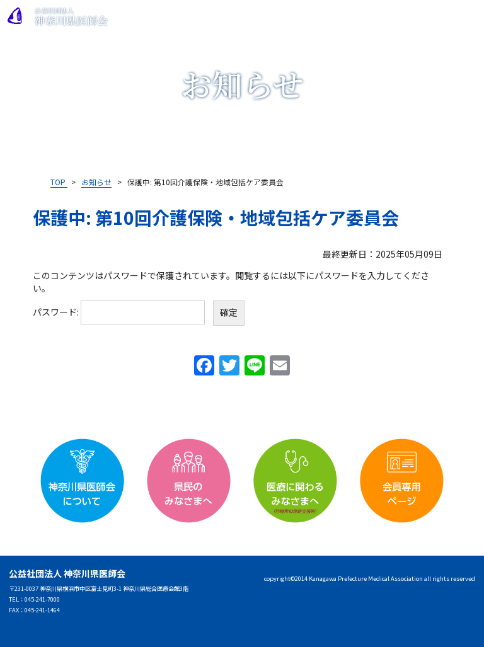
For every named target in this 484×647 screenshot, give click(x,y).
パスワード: (119, 312)
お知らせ (96, 181)
